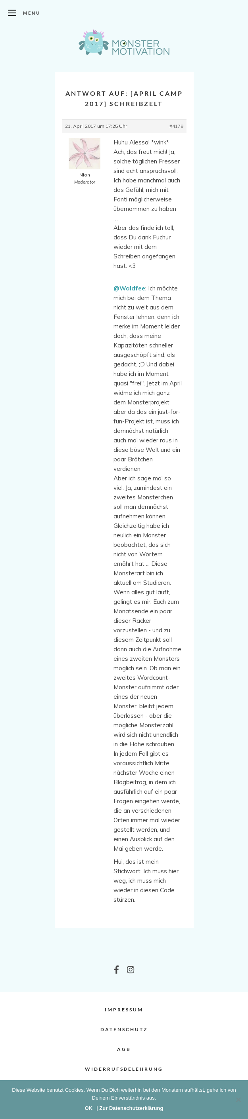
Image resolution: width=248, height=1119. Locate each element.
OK (89, 1108)
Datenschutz (124, 1029)
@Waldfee (129, 288)
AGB (124, 1049)
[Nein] (238, 1100)
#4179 (176, 126)
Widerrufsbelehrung (124, 1069)
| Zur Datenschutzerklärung (129, 1108)
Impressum (124, 1010)
